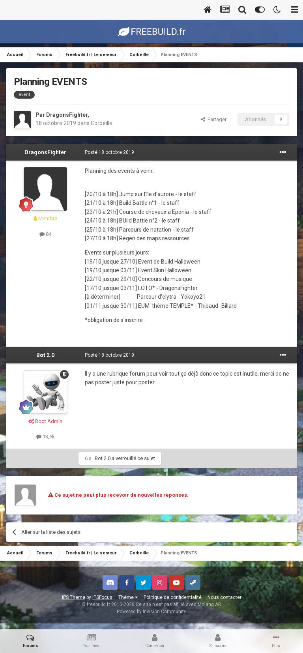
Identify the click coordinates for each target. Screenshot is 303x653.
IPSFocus (102, 597)
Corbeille (101, 123)
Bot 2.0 (45, 355)
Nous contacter (224, 597)
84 (45, 234)
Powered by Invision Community (151, 611)
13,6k (45, 437)
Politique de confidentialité (173, 597)
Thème (128, 597)
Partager (213, 119)
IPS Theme (73, 597)
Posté (109, 152)
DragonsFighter (67, 115)
